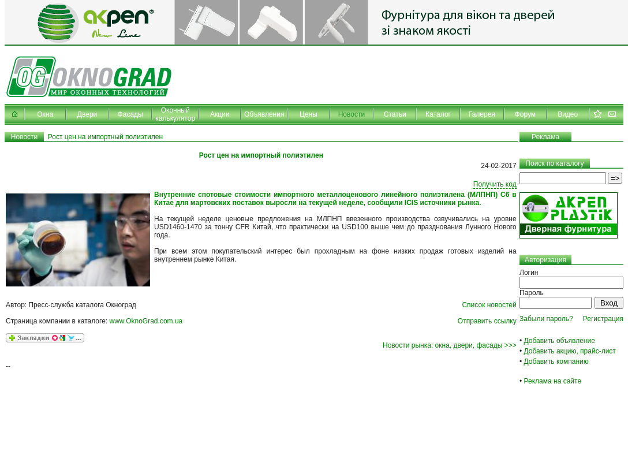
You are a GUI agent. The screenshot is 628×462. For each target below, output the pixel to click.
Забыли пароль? (546, 319)
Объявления (264, 114)
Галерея (482, 114)
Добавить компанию (556, 361)
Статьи (395, 114)
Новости (351, 114)
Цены (308, 114)
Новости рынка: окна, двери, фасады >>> (450, 345)
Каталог (438, 114)
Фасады (130, 114)
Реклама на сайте (553, 381)
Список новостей (489, 305)
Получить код (495, 184)
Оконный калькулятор (175, 114)
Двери (87, 114)
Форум (525, 114)
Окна (45, 114)
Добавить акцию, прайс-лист (570, 351)
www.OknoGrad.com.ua (146, 321)
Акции (220, 114)
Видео (568, 114)
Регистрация (603, 319)
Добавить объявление (559, 341)
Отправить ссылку (487, 321)
